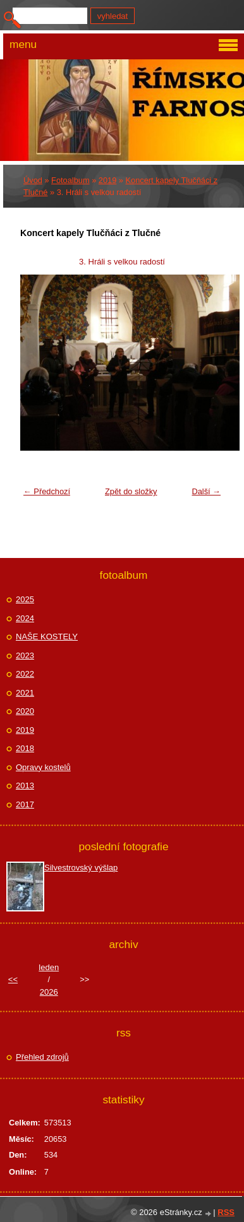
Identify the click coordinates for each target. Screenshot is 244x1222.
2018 (25, 748)
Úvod (32, 180)
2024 (25, 618)
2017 (25, 804)
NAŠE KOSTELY (47, 636)
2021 (25, 692)
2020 (25, 711)
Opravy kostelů (43, 767)
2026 (49, 992)
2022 (25, 674)
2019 (107, 180)
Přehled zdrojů (42, 1057)
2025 (25, 599)
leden (49, 967)
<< (13, 979)
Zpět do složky (131, 491)
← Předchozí (46, 491)
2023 (25, 655)
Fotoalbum (70, 180)
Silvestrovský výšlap (81, 867)
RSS (226, 1212)
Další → (206, 491)
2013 (25, 785)
